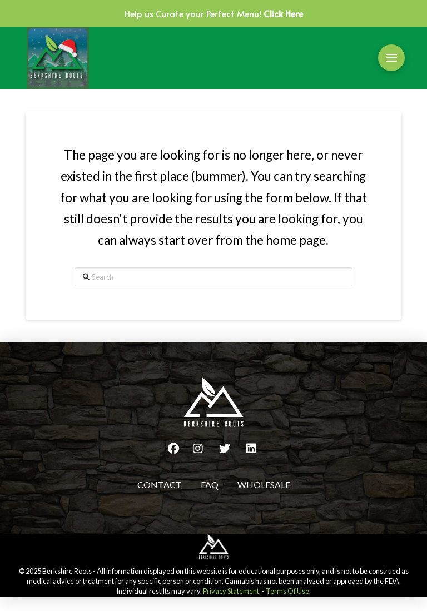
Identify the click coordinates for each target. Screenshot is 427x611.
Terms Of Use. (288, 591)
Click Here (283, 13)
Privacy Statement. (232, 591)
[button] (391, 57)
